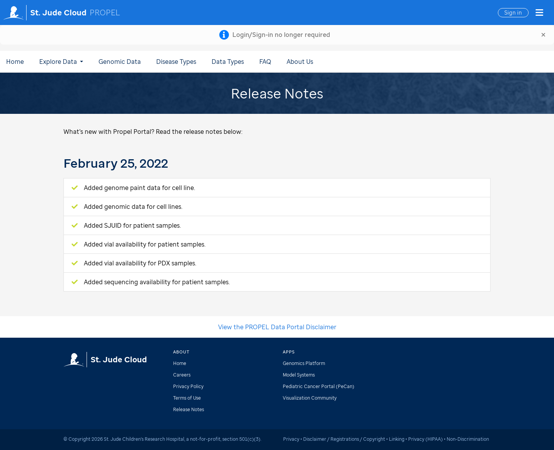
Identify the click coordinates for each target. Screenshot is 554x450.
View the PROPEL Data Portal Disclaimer (277, 327)
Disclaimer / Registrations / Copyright (344, 439)
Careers (181, 375)
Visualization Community (310, 398)
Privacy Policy (188, 386)
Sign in (513, 12)
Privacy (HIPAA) (425, 439)
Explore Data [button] (61, 61)
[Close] (543, 34)
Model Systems (299, 375)
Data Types (228, 61)
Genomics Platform (304, 363)
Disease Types (176, 61)
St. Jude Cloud (58, 13)
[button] (539, 12)
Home (15, 61)
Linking (396, 439)
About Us (300, 61)
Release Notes (188, 409)
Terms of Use (187, 398)
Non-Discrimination (468, 439)
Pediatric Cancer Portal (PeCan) (318, 386)
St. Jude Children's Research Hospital (144, 439)
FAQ (265, 61)
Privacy (291, 439)
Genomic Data (119, 61)
